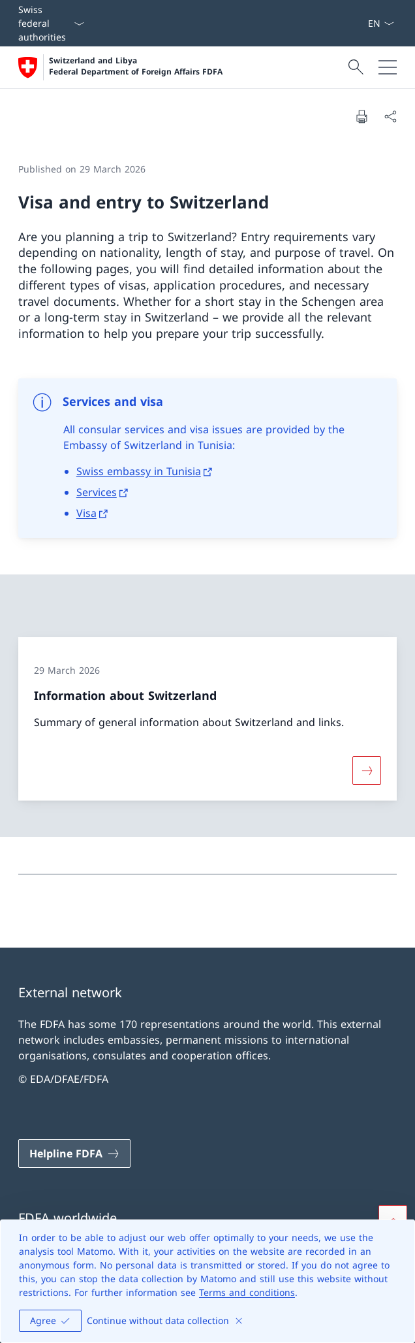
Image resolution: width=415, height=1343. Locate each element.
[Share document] (390, 116)
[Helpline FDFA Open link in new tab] (74, 1153)
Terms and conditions (247, 1292)
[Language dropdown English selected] (381, 23)
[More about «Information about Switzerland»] (366, 770)
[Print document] (361, 116)
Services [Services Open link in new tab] (96, 492)
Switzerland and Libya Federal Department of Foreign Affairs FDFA (136, 66)
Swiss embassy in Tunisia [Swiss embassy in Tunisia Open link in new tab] (138, 471)
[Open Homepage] (120, 67)
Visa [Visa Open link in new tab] (86, 513)
